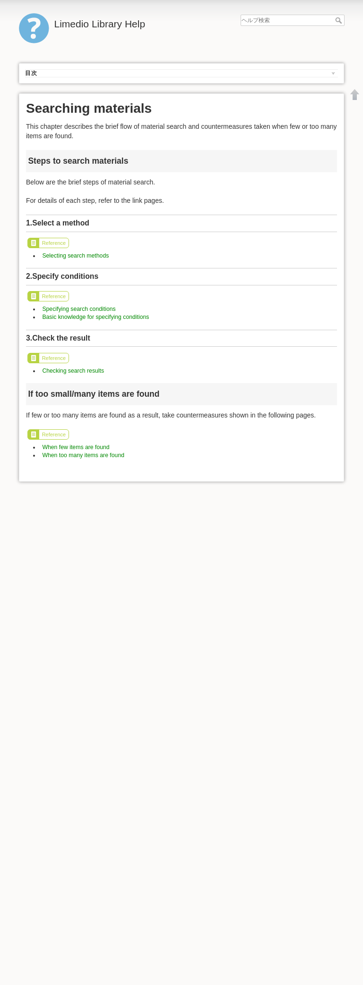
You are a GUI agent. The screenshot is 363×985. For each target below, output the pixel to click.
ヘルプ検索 (339, 20)
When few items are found (75, 447)
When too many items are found (83, 455)
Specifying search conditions (78, 309)
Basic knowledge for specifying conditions (95, 317)
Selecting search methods (75, 255)
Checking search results (73, 370)
